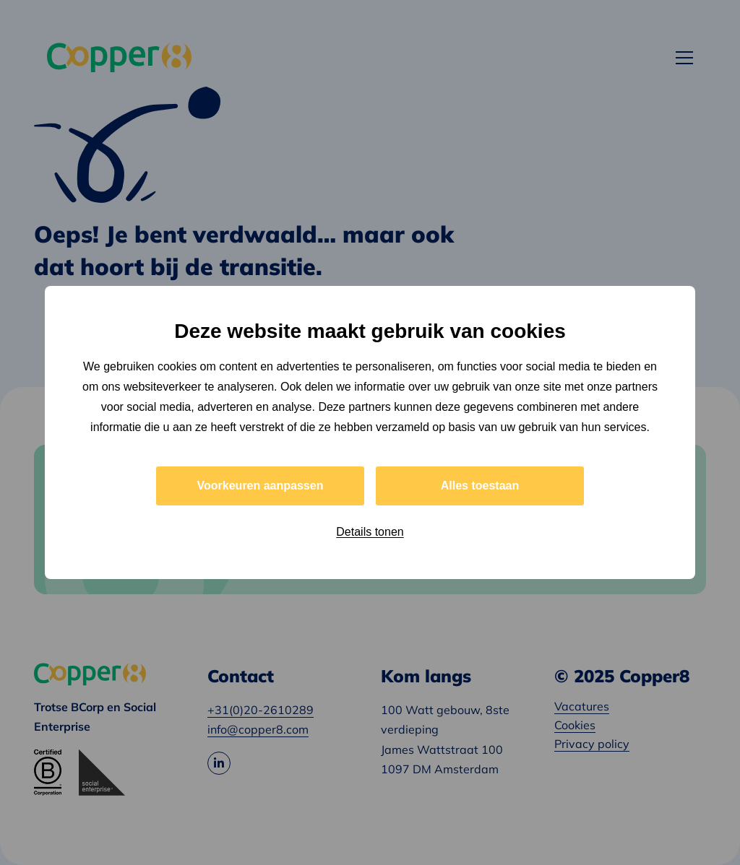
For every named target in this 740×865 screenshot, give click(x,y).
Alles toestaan (480, 485)
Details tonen (369, 532)
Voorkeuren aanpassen (260, 485)
